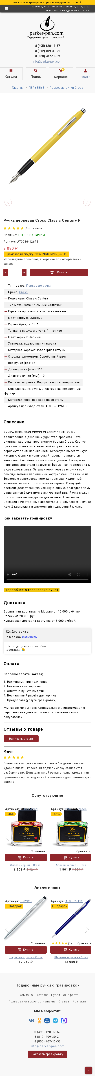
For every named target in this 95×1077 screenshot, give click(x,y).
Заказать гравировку (47, 1054)
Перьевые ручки (39, 285)
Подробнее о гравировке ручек (31, 590)
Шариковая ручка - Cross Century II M (26, 957)
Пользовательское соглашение (32, 1001)
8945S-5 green (76, 809)
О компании (25, 995)
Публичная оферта (65, 995)
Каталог (42, 995)
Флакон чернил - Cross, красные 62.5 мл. (25, 865)
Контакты (79, 1001)
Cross (23, 292)
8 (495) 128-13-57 (47, 46)
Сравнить (35, 851)
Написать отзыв (21, 738)
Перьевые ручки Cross (66, 87)
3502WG (26, 901)
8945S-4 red (29, 809)
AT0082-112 (74, 901)
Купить (59, 272)
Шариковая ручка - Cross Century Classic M (71, 957)
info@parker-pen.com (47, 61)
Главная (18, 87)
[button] (8, 202)
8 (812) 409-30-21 (47, 51)
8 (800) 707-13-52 (47, 56)
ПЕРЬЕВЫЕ (37, 87)
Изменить (29, 637)
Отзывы (64, 1001)
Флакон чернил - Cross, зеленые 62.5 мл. (71, 865)
